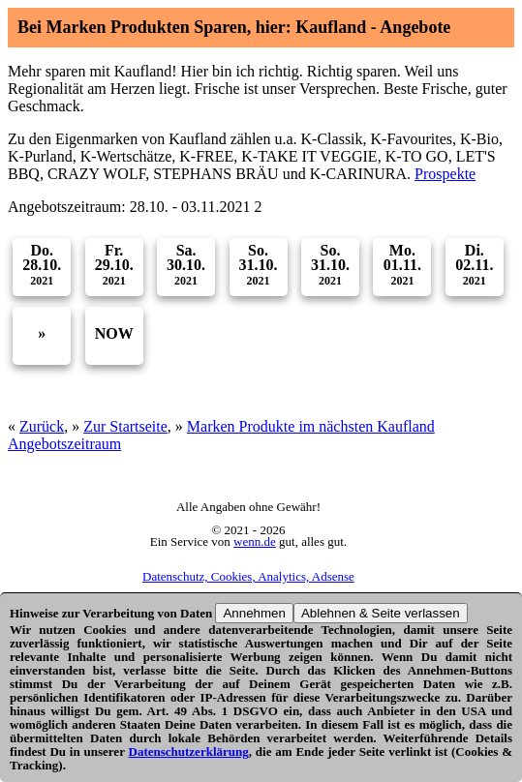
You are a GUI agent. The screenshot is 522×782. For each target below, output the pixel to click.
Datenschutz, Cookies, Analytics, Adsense (248, 576)
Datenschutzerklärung (189, 751)
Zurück (41, 426)
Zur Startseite (125, 426)
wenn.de (254, 541)
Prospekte (445, 173)
